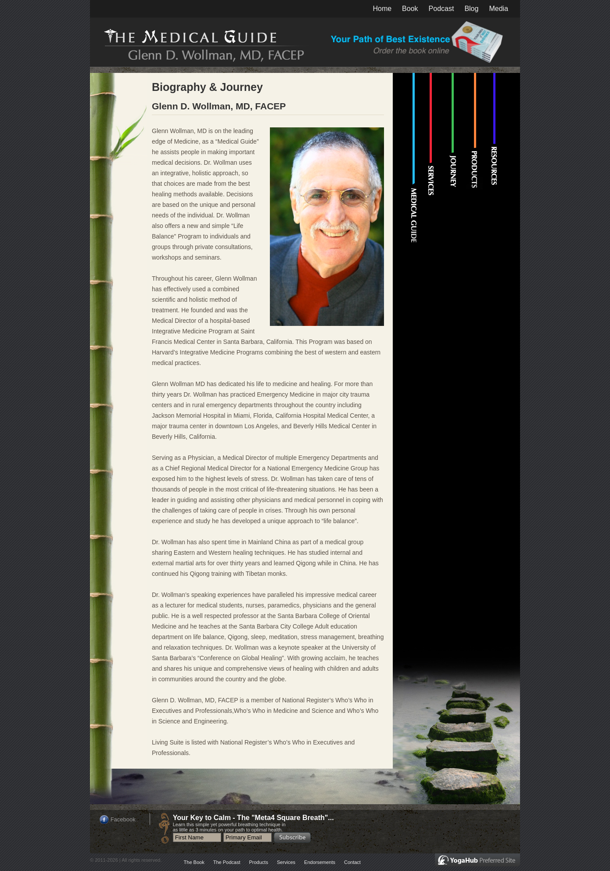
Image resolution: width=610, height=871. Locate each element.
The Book (194, 862)
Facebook (123, 819)
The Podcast (226, 862)
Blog (471, 8)
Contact (352, 862)
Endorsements (319, 862)
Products (258, 862)
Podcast (441, 8)
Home (382, 8)
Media (498, 8)
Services (286, 862)
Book (410, 8)
